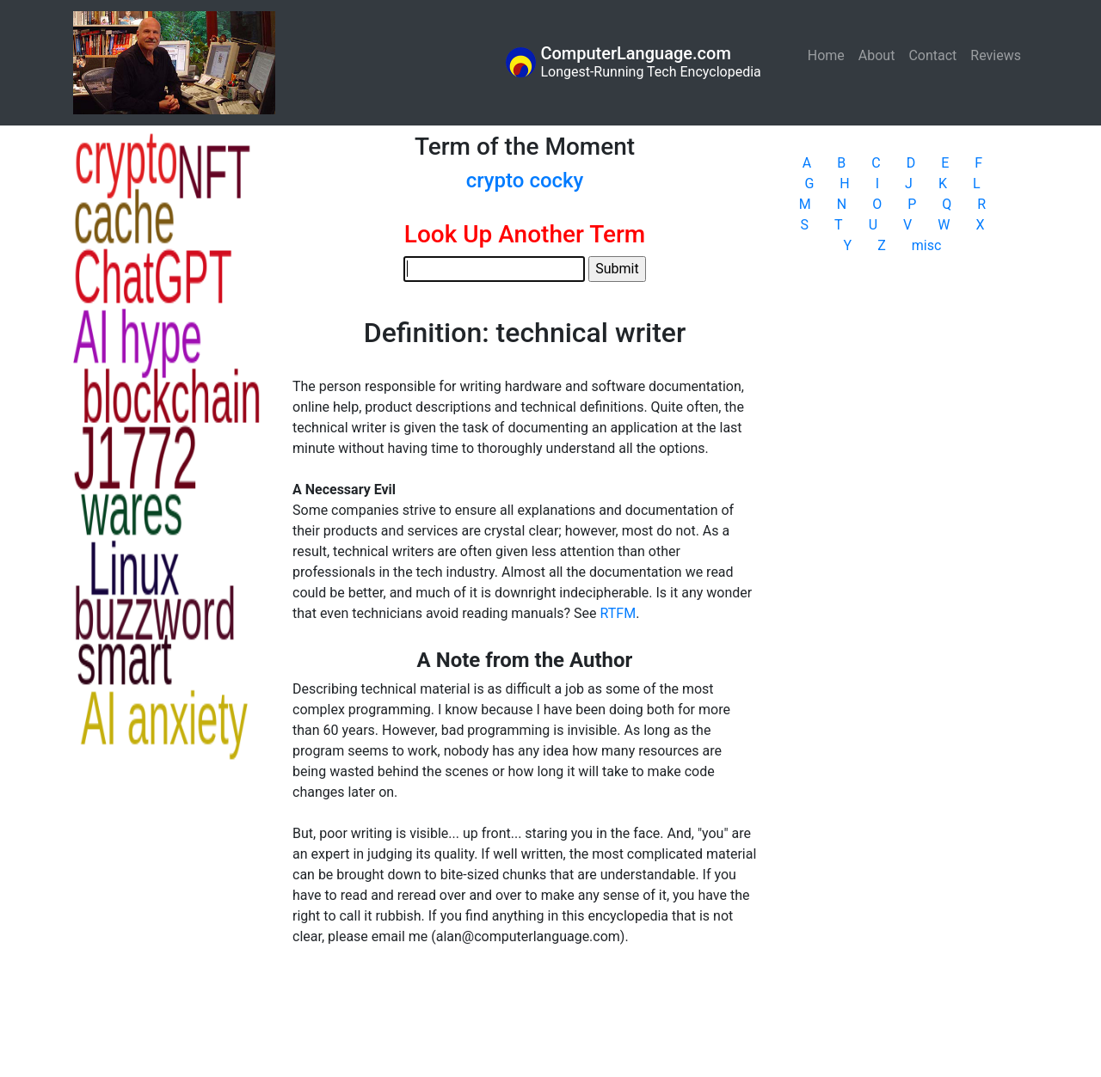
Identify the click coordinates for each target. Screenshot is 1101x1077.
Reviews (995, 55)
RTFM (618, 613)
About (876, 55)
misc (927, 245)
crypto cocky (525, 180)
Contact (932, 55)
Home (830, 55)
